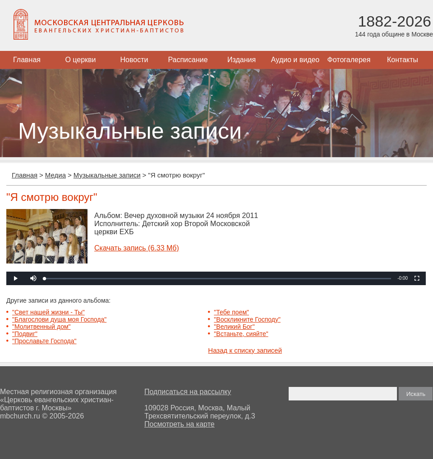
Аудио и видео (295, 60)
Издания (241, 60)
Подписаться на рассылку (187, 391)
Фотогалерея (349, 60)
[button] (33, 278)
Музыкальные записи (107, 175)
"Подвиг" (24, 333)
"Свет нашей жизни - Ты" (48, 312)
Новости (134, 60)
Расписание (187, 60)
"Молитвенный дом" (41, 326)
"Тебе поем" (231, 312)
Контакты (402, 60)
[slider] (218, 278)
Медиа (55, 175)
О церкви (80, 60)
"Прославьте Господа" (44, 341)
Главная (27, 60)
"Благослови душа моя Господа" (59, 319)
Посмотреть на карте (179, 424)
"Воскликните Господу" (247, 319)
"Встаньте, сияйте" (241, 333)
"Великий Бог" (234, 326)
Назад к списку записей (245, 350)
